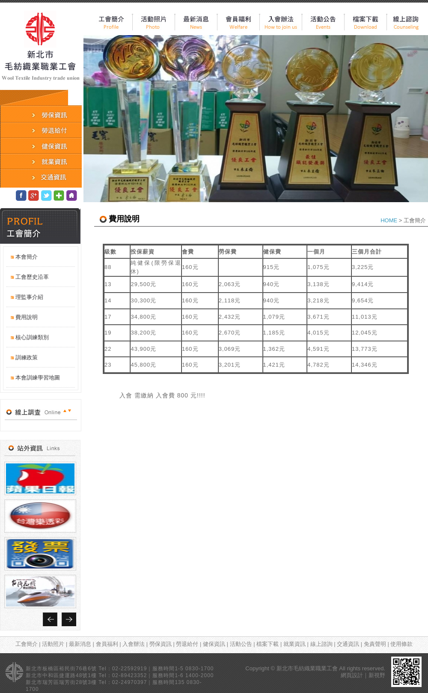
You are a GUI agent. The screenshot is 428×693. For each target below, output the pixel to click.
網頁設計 (352, 675)
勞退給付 (188, 644)
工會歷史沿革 (32, 277)
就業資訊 (295, 644)
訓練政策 (26, 357)
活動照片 (54, 644)
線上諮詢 (322, 644)
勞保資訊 (161, 644)
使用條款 (401, 644)
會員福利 (108, 644)
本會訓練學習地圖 (37, 377)
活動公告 (242, 644)
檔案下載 (268, 644)
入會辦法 (134, 644)
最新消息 (81, 644)
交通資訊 (349, 644)
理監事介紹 (29, 297)
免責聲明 (376, 644)
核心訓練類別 (32, 337)
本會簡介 (26, 257)
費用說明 (26, 317)
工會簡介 (27, 644)
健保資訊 (215, 644)
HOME (388, 220)
